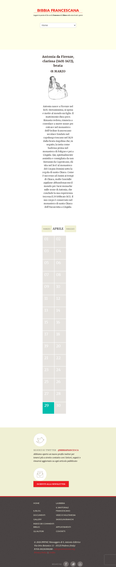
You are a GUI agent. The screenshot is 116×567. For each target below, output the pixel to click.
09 (46, 286)
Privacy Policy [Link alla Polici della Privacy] (40, 552)
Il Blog (37, 511)
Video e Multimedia (66, 515)
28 (58, 393)
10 (58, 286)
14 (58, 310)
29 (46, 405)
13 (46, 310)
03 (46, 250)
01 (46, 239)
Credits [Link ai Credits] (52, 552)
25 (46, 381)
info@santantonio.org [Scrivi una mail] (64, 549)
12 (58, 298)
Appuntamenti (63, 527)
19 (46, 346)
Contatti (60, 531)
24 (58, 369)
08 (58, 274)
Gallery (37, 519)
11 (46, 298)
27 (46, 393)
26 (58, 381)
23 (46, 369)
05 (46, 262)
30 (58, 405)
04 (58, 250)
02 (58, 239)
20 (58, 346)
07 (46, 274)
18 (58, 334)
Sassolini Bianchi (65, 519)
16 (58, 322)
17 (46, 334)
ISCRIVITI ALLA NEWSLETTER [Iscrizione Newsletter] (51, 484)
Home (36, 503)
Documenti (39, 515)
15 (46, 322)
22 (58, 357)
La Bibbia (60, 503)
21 (46, 357)
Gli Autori (38, 531)
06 (58, 262)
